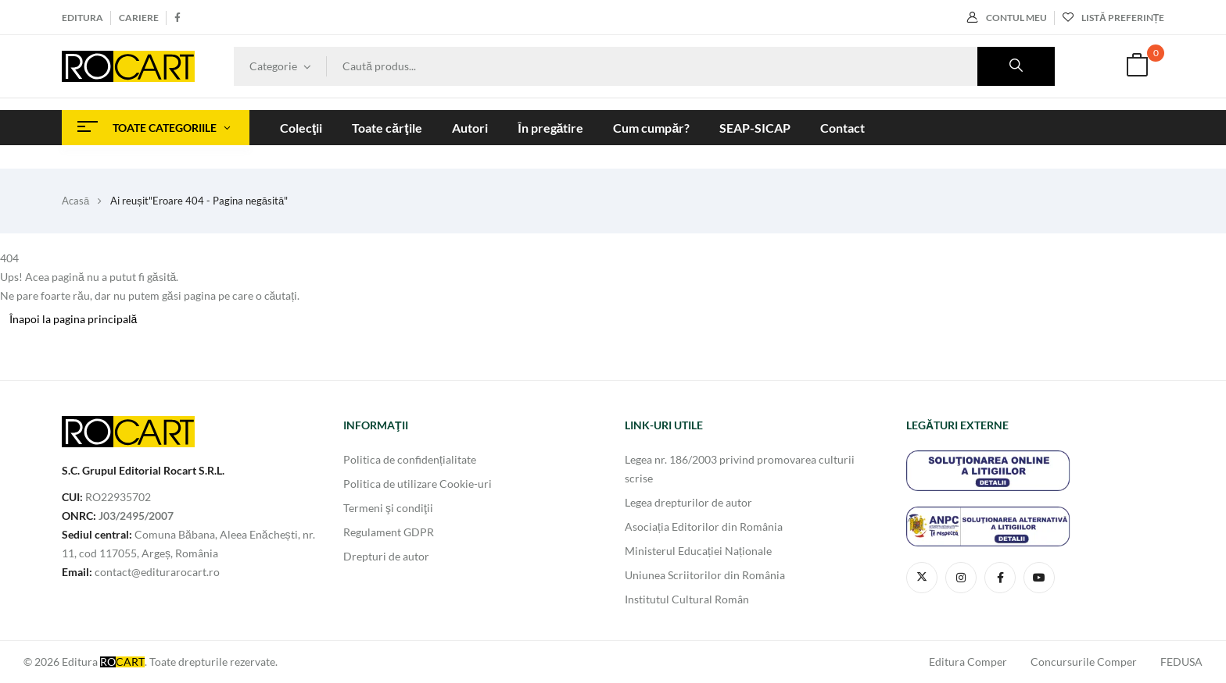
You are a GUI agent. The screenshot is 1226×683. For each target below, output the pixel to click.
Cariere (139, 17)
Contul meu (1007, 17)
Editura (82, 17)
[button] (1137, 66)
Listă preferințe (1113, 17)
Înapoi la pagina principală (73, 318)
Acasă (75, 200)
